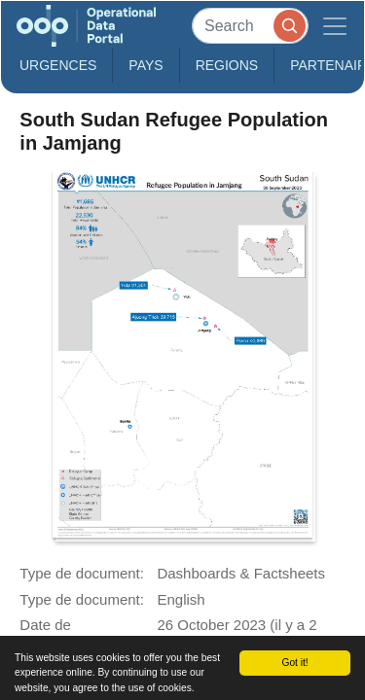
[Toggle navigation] (335, 26)
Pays (145, 65)
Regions (227, 65)
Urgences (57, 65)
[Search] (250, 26)
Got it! (294, 662)
